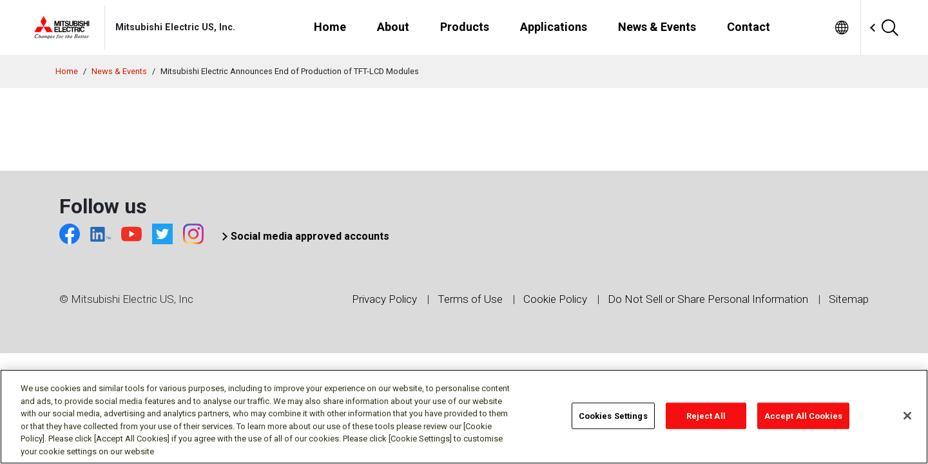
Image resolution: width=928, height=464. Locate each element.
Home (66, 71)
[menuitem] (841, 27)
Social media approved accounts (310, 236)
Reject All (706, 423)
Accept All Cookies (803, 423)
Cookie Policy (555, 299)
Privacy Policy (384, 299)
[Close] (907, 423)
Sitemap (849, 299)
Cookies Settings (613, 423)
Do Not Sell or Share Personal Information (708, 299)
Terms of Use (470, 299)
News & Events (119, 71)
